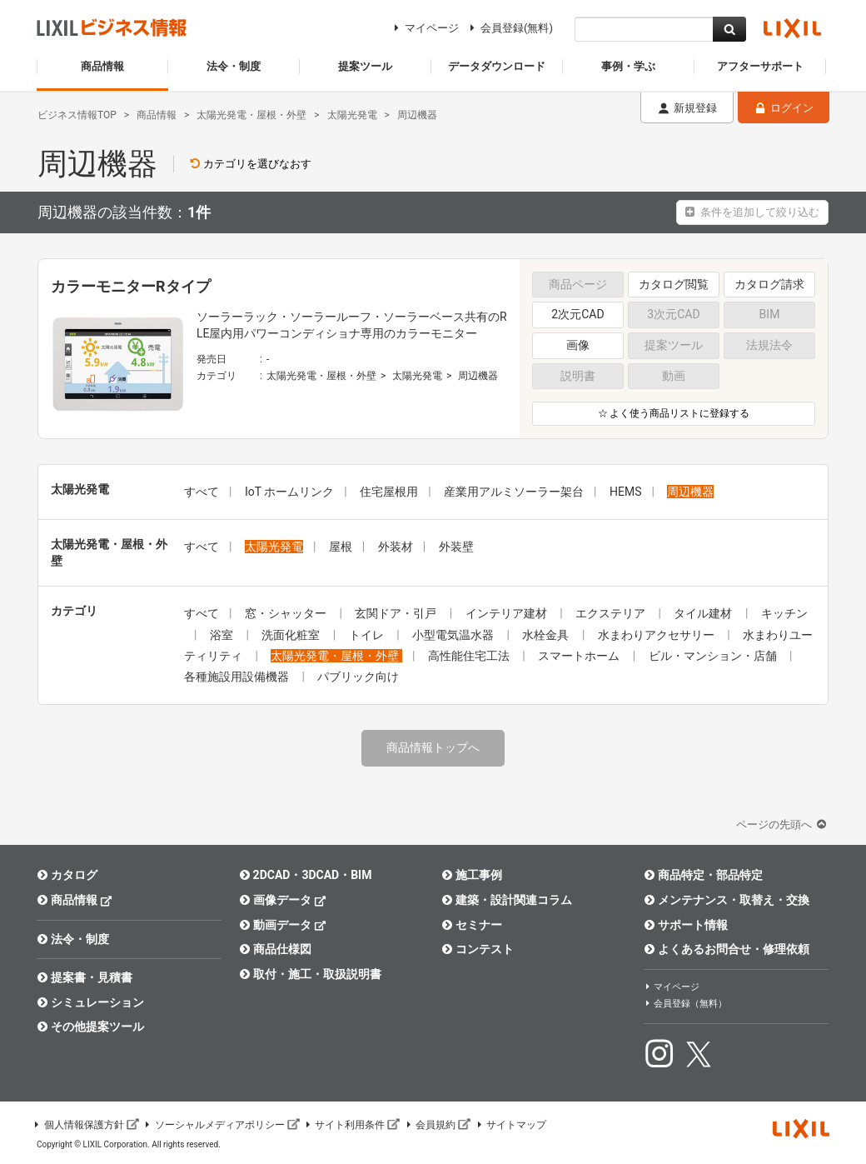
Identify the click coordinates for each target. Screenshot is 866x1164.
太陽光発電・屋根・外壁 (321, 376)
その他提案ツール (90, 1026)
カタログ (67, 875)
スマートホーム (580, 655)
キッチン (784, 613)
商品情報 (74, 899)
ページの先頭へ (782, 824)
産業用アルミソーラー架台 (514, 491)
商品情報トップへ (433, 747)
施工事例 (471, 875)
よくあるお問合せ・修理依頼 (726, 949)
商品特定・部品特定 (703, 875)
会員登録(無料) (509, 28)
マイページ (424, 28)
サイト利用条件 (352, 1125)
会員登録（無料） (685, 1003)
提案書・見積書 (84, 977)
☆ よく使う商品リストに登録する (674, 413)
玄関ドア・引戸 (397, 613)
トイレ (367, 635)
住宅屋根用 (389, 491)
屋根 (340, 546)
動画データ (282, 924)
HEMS (625, 491)
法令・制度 (73, 939)
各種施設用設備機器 (237, 676)
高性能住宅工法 (470, 655)
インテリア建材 (507, 613)
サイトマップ (510, 1125)
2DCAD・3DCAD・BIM (305, 875)
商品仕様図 (275, 949)
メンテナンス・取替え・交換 (726, 900)
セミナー (471, 925)
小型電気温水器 (454, 635)
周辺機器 (478, 376)
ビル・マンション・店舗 (714, 655)
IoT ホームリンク (289, 491)
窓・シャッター (287, 613)
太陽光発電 (417, 376)
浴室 (223, 635)
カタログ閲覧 (674, 284)
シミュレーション (90, 1002)
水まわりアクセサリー (657, 635)
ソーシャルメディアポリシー (221, 1125)
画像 (578, 345)
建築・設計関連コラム (506, 900)
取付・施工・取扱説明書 (310, 974)
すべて (201, 491)
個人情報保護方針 (85, 1125)
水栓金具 (546, 635)
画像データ (282, 899)
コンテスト (477, 949)
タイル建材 (704, 613)
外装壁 (456, 546)
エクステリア (611, 613)
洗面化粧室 (291, 635)
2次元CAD (577, 314)
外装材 (395, 546)
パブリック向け (358, 676)
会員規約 (437, 1125)
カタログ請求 (769, 284)
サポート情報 (686, 925)
